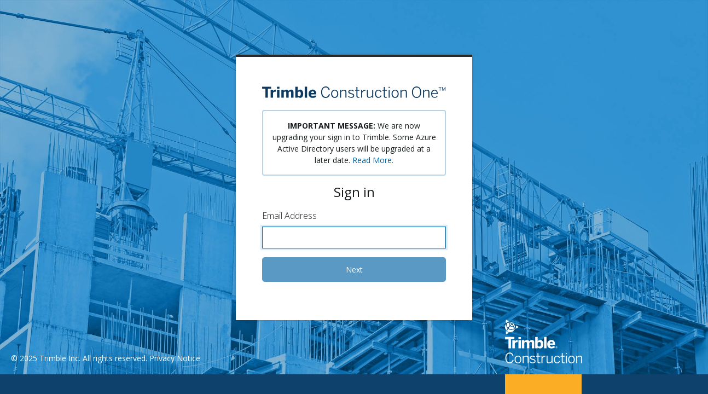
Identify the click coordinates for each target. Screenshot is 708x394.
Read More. (372, 160)
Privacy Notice (174, 358)
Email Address (289, 216)
